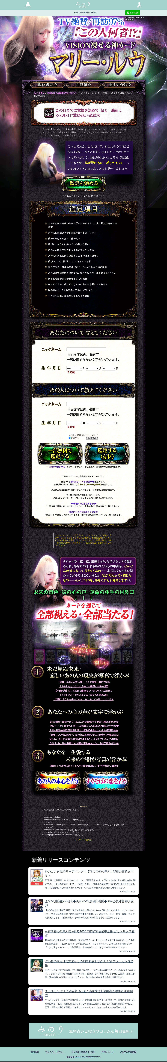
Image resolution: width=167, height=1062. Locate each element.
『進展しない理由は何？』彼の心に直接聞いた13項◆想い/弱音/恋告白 (83, 734)
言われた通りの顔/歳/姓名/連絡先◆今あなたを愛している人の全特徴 (83, 739)
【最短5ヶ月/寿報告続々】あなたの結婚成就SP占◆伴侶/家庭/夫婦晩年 (83, 766)
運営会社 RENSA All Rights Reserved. (83, 1057)
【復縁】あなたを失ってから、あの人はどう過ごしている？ (83, 699)
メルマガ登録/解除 (130, 1052)
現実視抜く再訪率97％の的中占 (61, 93)
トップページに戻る (83, 840)
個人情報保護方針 (63, 543)
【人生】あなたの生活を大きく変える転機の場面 (83, 695)
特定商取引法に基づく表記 (83, 1052)
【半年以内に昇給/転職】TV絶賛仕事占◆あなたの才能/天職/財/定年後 (83, 743)
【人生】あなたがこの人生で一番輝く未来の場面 (83, 686)
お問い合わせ (108, 1052)
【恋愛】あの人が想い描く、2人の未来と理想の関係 (83, 682)
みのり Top (39, 93)
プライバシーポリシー (53, 1052)
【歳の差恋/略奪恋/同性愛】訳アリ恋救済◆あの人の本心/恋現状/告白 (83, 730)
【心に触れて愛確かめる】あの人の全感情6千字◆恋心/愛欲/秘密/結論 (83, 722)
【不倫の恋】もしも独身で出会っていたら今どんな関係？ (83, 690)
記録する (74, 438)
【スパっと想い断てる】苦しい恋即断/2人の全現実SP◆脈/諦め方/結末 (83, 726)
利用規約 (32, 1052)
